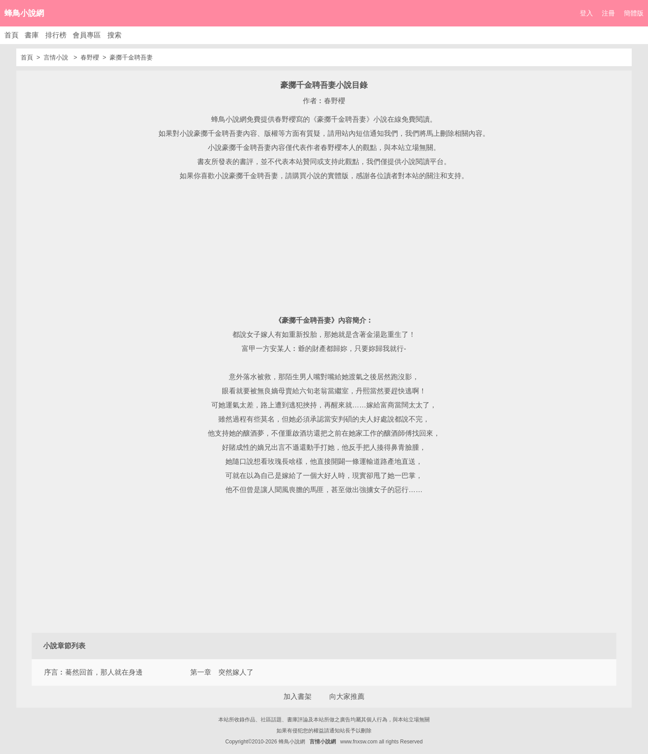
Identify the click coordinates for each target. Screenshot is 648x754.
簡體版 (634, 13)
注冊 (608, 13)
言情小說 (57, 57)
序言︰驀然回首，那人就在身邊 (93, 672)
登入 (586, 13)
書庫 (32, 35)
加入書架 (298, 696)
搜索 (114, 35)
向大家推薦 (346, 696)
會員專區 (87, 35)
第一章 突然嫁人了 (222, 672)
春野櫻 (90, 57)
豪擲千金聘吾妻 (131, 57)
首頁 (11, 35)
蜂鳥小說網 (24, 13)
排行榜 (55, 35)
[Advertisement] (324, 248)
